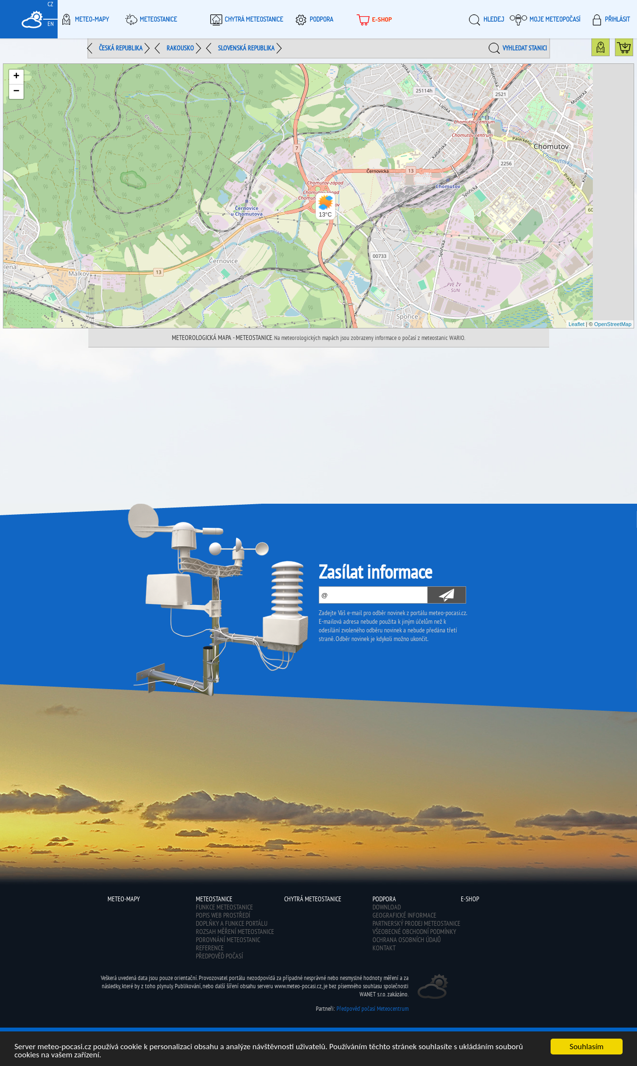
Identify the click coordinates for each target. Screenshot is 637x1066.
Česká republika (121, 48)
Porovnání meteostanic (228, 939)
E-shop (373, 19)
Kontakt (384, 948)
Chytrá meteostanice (245, 19)
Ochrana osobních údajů (407, 939)
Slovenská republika (246, 48)
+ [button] (16, 77)
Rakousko (180, 48)
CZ (50, 4)
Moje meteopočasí (545, 19)
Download (387, 907)
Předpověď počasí (219, 956)
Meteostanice (149, 19)
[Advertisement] (318, 419)
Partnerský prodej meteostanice (416, 923)
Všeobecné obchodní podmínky (414, 931)
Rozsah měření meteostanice (235, 931)
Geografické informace (404, 915)
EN (51, 24)
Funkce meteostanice (224, 907)
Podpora (312, 19)
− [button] (16, 92)
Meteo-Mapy (83, 19)
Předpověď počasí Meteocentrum (373, 1009)
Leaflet (577, 324)
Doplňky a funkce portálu (231, 923)
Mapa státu (609, 49)
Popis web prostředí (223, 915)
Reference (210, 948)
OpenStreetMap (613, 324)
